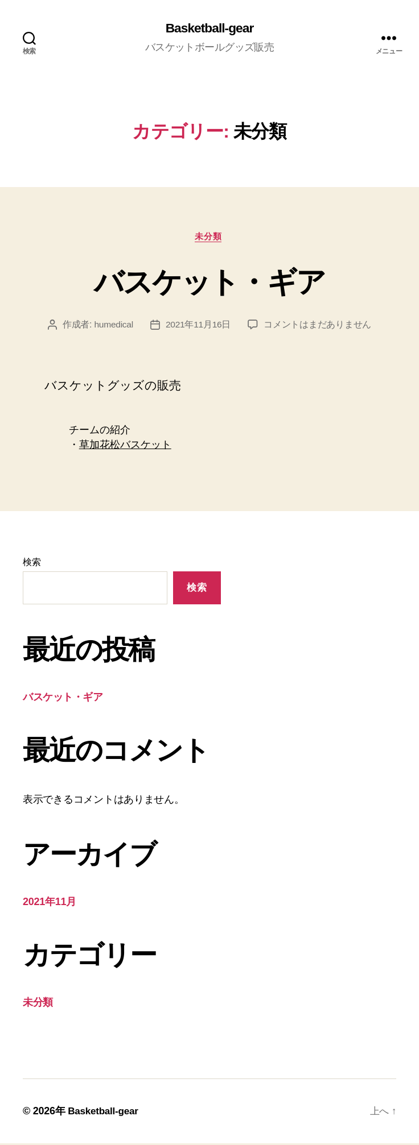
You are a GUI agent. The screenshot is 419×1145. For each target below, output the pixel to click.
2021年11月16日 (199, 326)
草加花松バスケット (125, 447)
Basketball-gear (209, 28)
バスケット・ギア (210, 282)
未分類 (209, 238)
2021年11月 (49, 903)
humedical (113, 326)
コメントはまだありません (318, 326)
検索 (31, 564)
